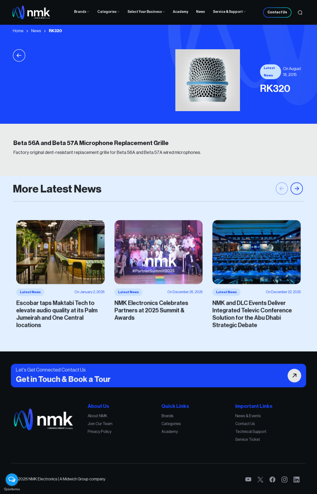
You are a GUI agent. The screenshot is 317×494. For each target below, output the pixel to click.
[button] (297, 195)
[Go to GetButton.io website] (12, 489)
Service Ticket (238, 440)
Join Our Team (107, 425)
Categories (108, 12)
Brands (81, 12)
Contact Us (277, 12)
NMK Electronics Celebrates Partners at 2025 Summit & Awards (152, 306)
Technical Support (240, 432)
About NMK (104, 418)
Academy (180, 12)
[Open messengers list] (12, 479)
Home (18, 31)
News (200, 12)
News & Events (238, 418)
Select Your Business (146, 12)
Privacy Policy (106, 432)
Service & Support (229, 12)
